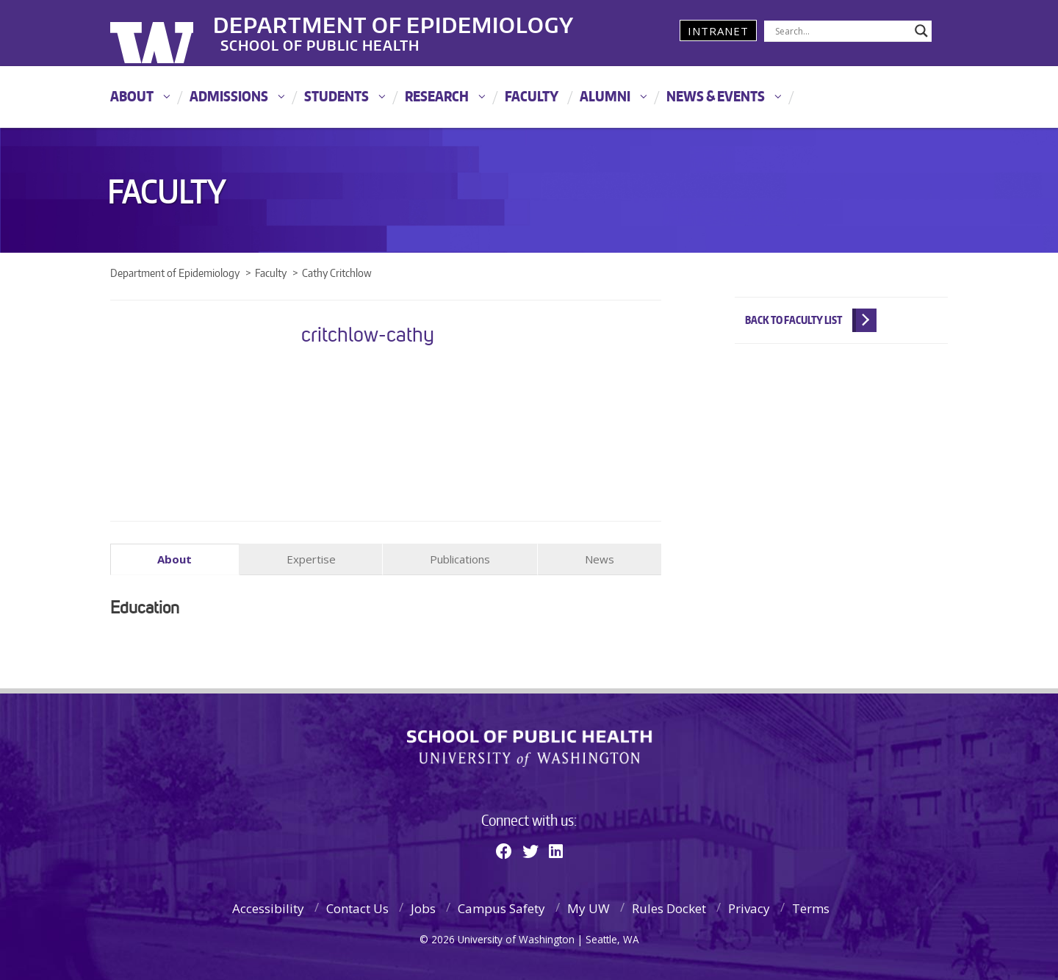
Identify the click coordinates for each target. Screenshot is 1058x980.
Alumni (605, 96)
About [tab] (174, 559)
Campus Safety (501, 908)
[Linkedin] (556, 850)
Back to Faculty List (793, 320)
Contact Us (357, 908)
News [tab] (599, 559)
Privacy (749, 908)
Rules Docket (669, 908)
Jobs (423, 908)
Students (336, 96)
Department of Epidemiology (413, 21)
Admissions (229, 96)
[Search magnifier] (921, 31)
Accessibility (268, 908)
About (132, 96)
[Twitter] (530, 850)
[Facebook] (504, 850)
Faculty (531, 96)
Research (437, 96)
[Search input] (841, 31)
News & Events (715, 96)
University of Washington (170, 33)
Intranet (718, 31)
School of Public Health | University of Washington (529, 748)
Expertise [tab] (311, 559)
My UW (588, 908)
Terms (811, 908)
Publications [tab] (460, 559)
